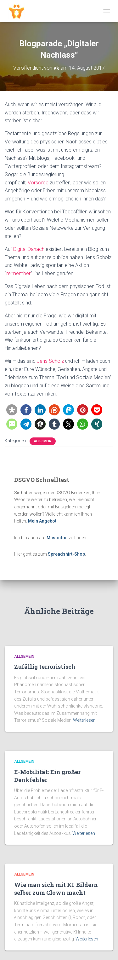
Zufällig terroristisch (45, 666)
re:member (18, 273)
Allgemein (42, 441)
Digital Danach (28, 249)
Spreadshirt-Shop (66, 554)
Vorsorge (38, 183)
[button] (11, 409)
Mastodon (57, 537)
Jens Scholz (50, 361)
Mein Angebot (42, 520)
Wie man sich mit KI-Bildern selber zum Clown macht (56, 888)
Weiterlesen (84, 720)
